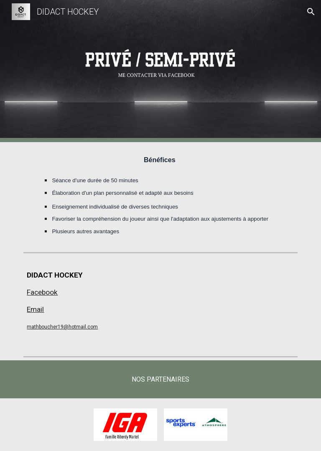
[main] (160, 195)
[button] (311, 12)
